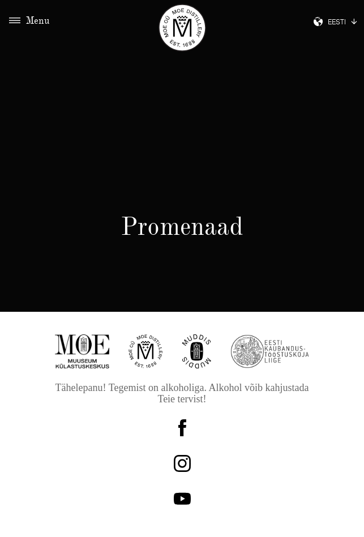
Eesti (335, 23)
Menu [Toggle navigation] (29, 21)
